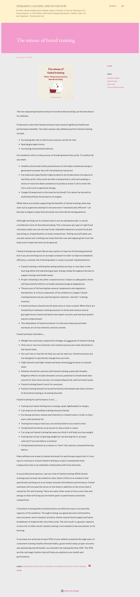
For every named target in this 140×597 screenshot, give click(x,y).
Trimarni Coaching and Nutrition (41, 6)
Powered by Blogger (70, 591)
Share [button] (109, 66)
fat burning (111, 84)
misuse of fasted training (115, 87)
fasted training (112, 81)
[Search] (112, 6)
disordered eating (113, 78)
